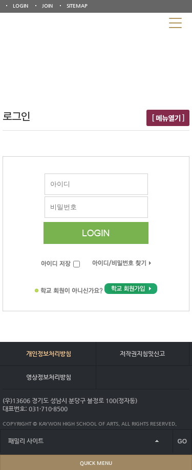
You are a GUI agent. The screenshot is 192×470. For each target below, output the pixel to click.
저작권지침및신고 (142, 353)
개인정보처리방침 (48, 353)
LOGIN (20, 6)
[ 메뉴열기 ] (168, 118)
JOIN (47, 6)
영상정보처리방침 (48, 377)
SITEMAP (77, 6)
